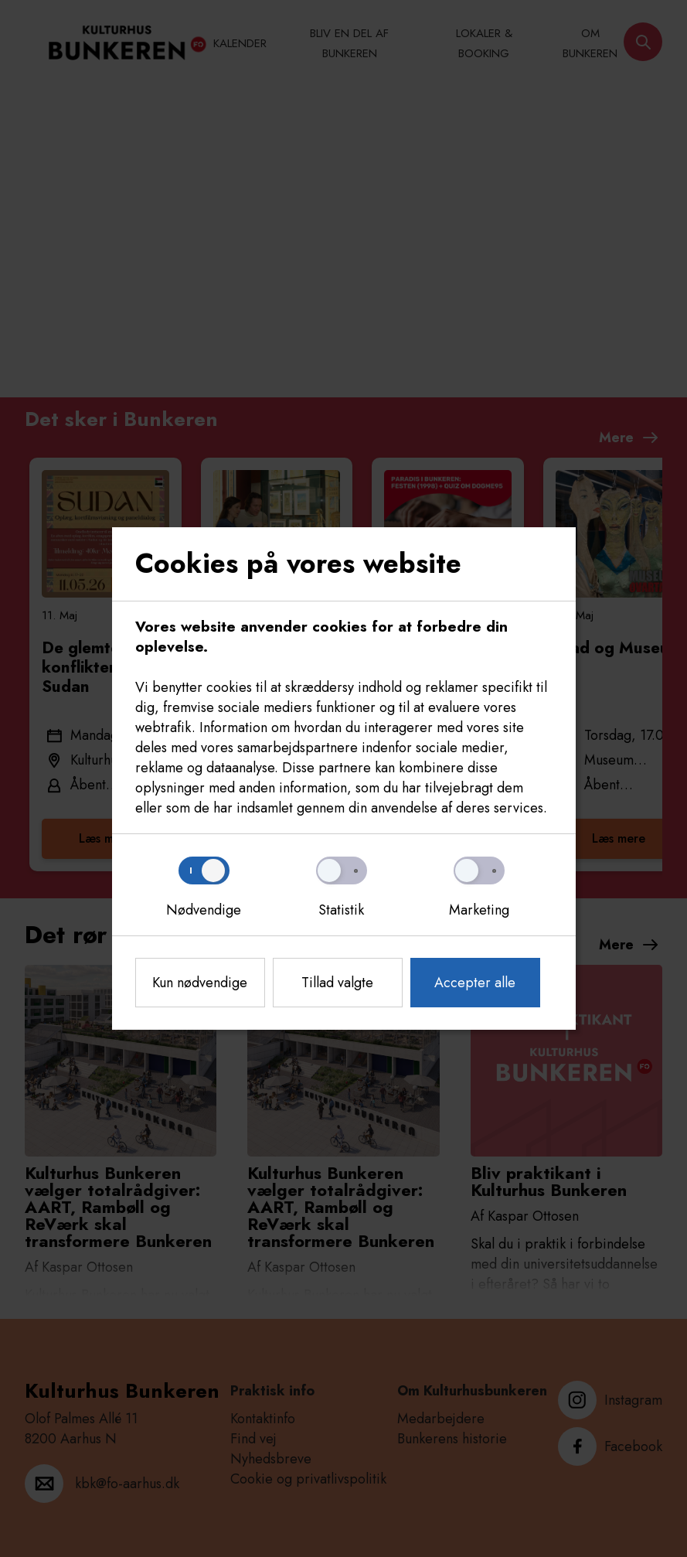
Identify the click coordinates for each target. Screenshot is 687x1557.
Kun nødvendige (199, 983)
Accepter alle (474, 983)
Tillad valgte (337, 983)
